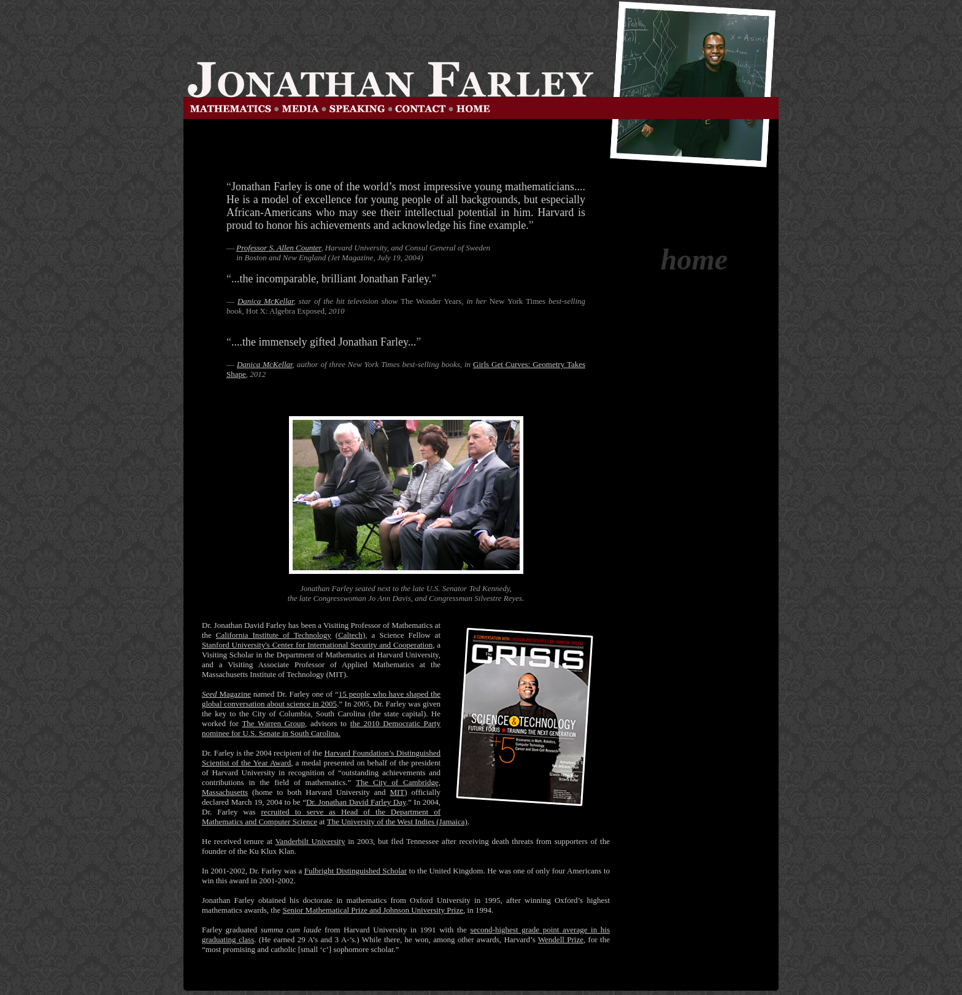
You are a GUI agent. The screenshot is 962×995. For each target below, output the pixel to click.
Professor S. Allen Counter (278, 247)
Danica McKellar (265, 301)
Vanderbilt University (310, 841)
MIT (397, 792)
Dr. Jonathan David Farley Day (356, 802)
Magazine (226, 694)
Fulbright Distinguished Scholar (355, 870)
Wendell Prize (560, 939)
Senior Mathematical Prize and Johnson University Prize (372, 910)
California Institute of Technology (273, 635)
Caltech (350, 635)
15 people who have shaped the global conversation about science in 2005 (321, 698)
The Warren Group (273, 723)
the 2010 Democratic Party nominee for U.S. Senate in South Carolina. (321, 728)
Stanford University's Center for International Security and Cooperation (317, 644)
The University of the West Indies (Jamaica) (397, 821)
